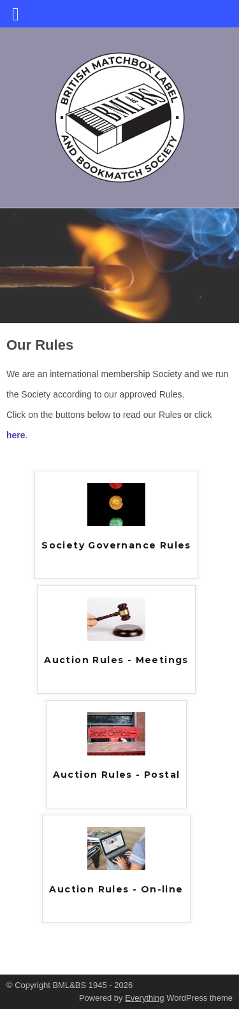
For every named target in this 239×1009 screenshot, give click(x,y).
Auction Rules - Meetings (116, 660)
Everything (144, 998)
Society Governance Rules (116, 545)
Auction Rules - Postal (116, 774)
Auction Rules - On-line (116, 889)
